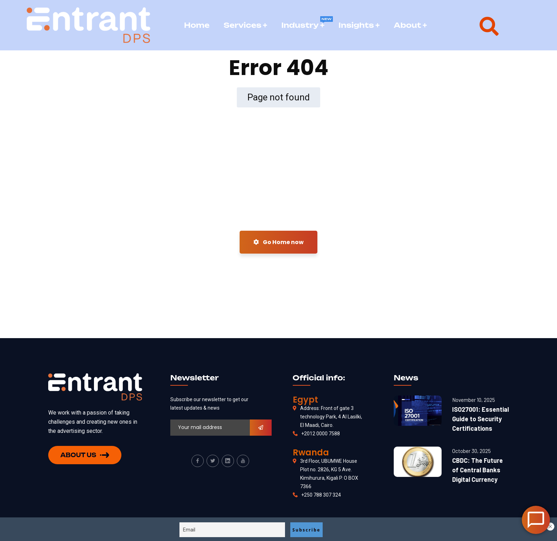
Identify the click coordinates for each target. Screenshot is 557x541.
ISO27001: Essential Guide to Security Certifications (480, 418)
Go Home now (278, 242)
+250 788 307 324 (321, 495)
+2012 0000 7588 (320, 433)
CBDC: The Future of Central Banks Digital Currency (477, 469)
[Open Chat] (536, 520)
